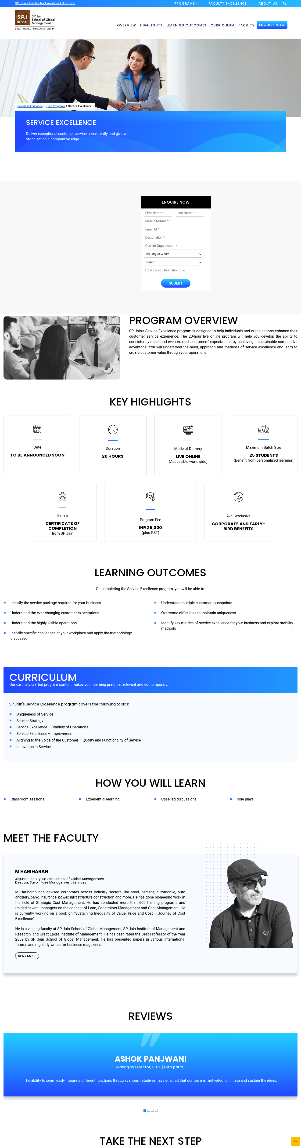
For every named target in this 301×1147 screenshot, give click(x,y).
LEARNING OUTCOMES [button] (186, 25)
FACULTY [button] (246, 25)
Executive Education (30, 106)
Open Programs (55, 106)
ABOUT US (267, 3)
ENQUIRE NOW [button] (272, 24)
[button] (145, 1110)
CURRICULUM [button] (222, 25)
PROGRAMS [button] (186, 4)
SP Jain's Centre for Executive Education (45, 3)
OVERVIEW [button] (126, 25)
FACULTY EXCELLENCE (227, 3)
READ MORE (27, 955)
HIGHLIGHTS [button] (151, 25)
